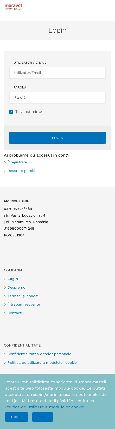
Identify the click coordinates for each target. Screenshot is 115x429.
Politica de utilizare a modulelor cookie (44, 406)
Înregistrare (17, 162)
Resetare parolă (21, 171)
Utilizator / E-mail (30, 62)
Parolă (20, 87)
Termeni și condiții (23, 296)
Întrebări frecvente (24, 304)
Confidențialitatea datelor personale (39, 354)
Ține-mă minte (28, 111)
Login (57, 138)
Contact (15, 313)
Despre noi (17, 287)
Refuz (42, 417)
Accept (16, 417)
